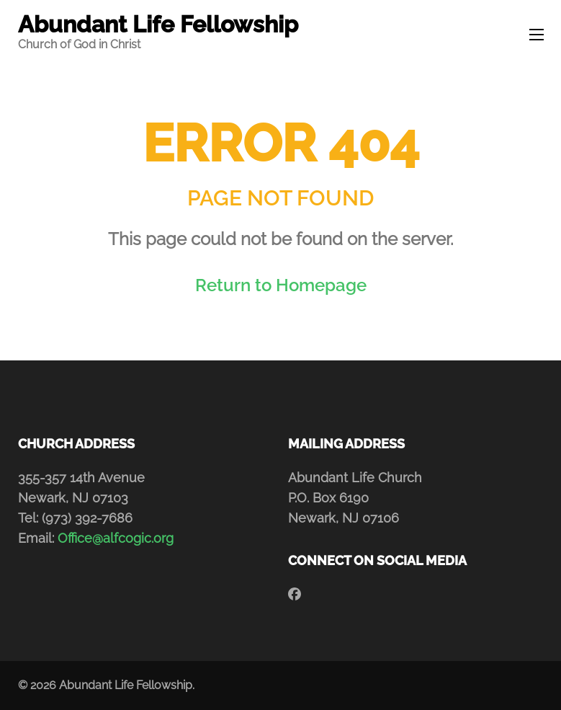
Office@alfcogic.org (116, 538)
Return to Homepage (281, 285)
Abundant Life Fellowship (158, 24)
